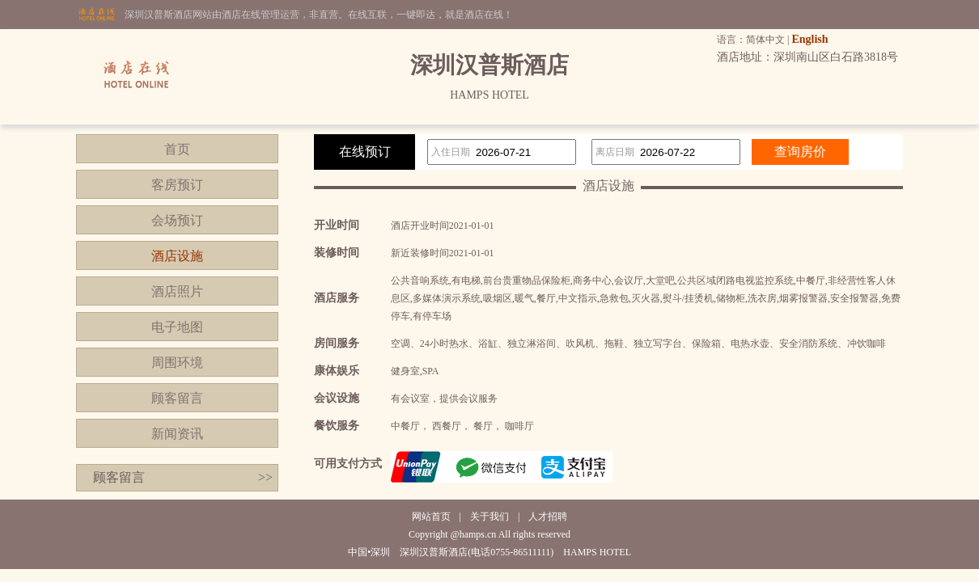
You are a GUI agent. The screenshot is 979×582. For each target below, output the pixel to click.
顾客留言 (177, 398)
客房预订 (177, 185)
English (809, 39)
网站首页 (431, 516)
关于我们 (489, 516)
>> (265, 477)
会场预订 (177, 220)
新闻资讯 (177, 434)
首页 (177, 149)
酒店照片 (177, 291)
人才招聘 (547, 516)
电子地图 (177, 327)
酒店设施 (177, 256)
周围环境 (177, 362)
